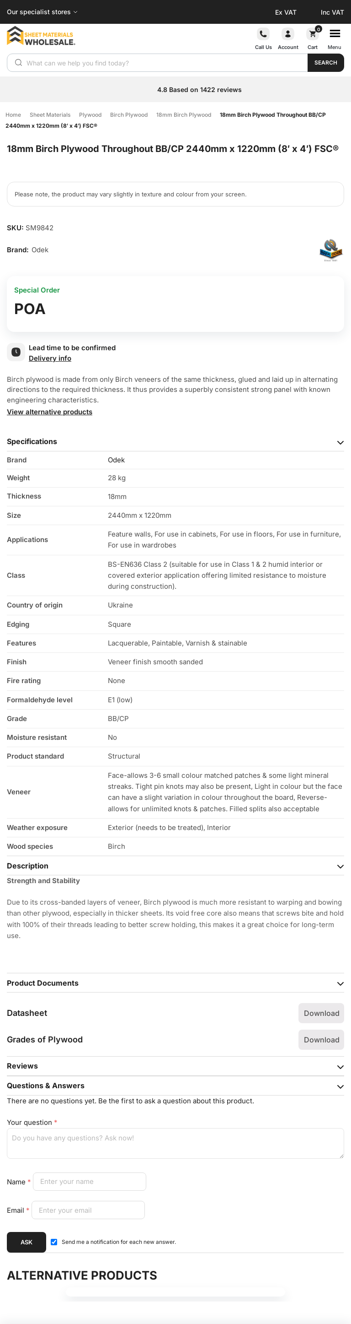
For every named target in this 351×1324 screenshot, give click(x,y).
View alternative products (49, 411)
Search (325, 62)
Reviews (22, 1065)
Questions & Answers (46, 1085)
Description (27, 865)
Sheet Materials (50, 114)
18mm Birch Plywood (183, 114)
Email (19, 1210)
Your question (32, 1122)
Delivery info (50, 358)
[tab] (175, 441)
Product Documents (43, 983)
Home (13, 114)
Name (20, 1181)
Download (322, 1013)
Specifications (32, 441)
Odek (116, 460)
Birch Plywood (129, 114)
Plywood (90, 114)
